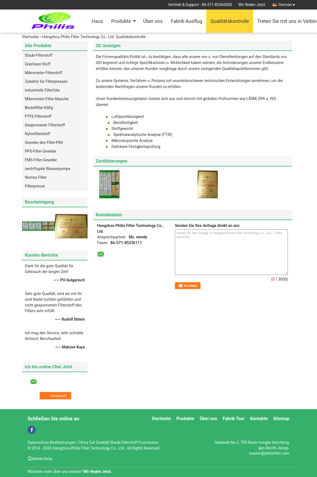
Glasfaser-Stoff (37, 64)
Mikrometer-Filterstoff (43, 73)
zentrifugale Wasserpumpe (47, 168)
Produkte (121, 21)
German (287, 4)
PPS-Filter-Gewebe (40, 151)
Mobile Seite (40, 459)
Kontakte (259, 418)
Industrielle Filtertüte (42, 90)
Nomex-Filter (36, 177)
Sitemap (281, 418)
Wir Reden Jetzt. (252, 4)
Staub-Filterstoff (38, 55)
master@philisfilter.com (269, 453)
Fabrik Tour (234, 418)
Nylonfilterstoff (37, 134)
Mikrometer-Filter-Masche (46, 99)
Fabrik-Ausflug (186, 21)
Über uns (153, 21)
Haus (97, 21)
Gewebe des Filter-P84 (44, 142)
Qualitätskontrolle (229, 21)
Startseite (30, 37)
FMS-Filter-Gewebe (41, 160)
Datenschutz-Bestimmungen (52, 442)
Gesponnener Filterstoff (45, 125)
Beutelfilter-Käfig (39, 107)
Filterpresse (35, 186)
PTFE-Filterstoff (38, 116)
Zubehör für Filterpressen (46, 81)
